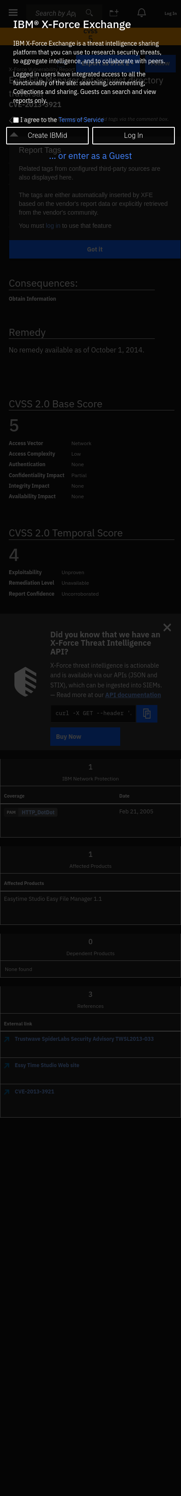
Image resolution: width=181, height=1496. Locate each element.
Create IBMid (47, 135)
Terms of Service (81, 120)
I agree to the (62, 120)
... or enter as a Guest (90, 156)
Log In (133, 135)
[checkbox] (16, 120)
